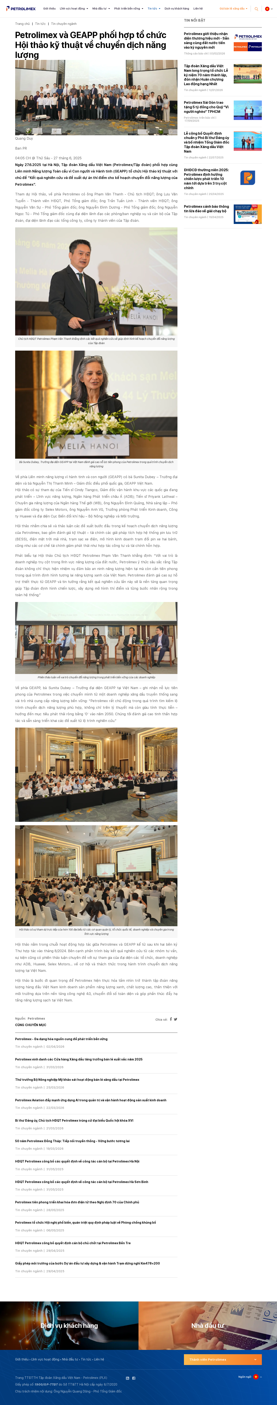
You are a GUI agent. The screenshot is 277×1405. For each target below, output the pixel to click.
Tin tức (152, 8)
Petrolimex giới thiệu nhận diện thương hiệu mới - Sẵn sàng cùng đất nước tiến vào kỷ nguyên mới (206, 40)
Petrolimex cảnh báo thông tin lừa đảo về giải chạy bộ (206, 208)
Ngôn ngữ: (245, 1376)
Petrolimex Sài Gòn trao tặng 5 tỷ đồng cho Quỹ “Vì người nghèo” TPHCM (206, 107)
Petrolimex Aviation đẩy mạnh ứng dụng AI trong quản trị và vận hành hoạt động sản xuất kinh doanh (90, 1100)
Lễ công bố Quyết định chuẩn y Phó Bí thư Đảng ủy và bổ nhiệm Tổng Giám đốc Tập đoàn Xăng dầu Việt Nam (206, 142)
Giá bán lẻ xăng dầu (232, 8)
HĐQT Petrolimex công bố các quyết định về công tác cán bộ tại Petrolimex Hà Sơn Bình (81, 1182)
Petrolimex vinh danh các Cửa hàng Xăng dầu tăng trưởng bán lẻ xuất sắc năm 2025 (79, 1059)
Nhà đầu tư (99, 8)
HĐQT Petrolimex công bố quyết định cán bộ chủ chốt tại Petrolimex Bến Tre (73, 1243)
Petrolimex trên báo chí (199, 117)
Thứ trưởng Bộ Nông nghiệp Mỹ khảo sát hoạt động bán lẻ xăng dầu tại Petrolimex (77, 1079)
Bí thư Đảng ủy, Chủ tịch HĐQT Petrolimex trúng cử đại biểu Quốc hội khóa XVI (74, 1120)
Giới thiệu (49, 8)
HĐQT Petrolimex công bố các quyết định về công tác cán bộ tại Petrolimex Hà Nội (77, 1161)
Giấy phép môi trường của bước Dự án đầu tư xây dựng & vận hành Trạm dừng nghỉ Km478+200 (87, 1263)
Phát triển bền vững (127, 8)
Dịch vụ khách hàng (177, 8)
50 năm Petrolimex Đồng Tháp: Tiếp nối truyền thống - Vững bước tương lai (72, 1141)
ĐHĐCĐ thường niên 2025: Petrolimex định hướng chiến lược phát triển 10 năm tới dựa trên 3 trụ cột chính (206, 179)
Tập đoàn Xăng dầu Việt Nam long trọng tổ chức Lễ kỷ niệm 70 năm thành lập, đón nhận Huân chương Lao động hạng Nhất (206, 75)
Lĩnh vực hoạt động (72, 8)
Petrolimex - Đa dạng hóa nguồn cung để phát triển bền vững (61, 1039)
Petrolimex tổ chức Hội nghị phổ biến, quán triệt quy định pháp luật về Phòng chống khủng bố (85, 1222)
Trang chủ (22, 24)
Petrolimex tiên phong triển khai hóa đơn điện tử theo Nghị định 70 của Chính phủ (77, 1202)
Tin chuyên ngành (64, 24)
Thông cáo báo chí (196, 53)
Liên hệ (198, 8)
